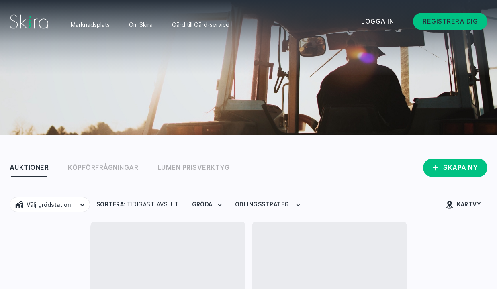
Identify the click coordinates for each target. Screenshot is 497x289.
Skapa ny (454, 167)
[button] (50, 204)
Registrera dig (450, 21)
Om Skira (141, 24)
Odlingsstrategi (268, 205)
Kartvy (463, 205)
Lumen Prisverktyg (193, 167)
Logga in (377, 21)
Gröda (208, 205)
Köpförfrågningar (103, 167)
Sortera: (137, 204)
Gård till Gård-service (200, 24)
